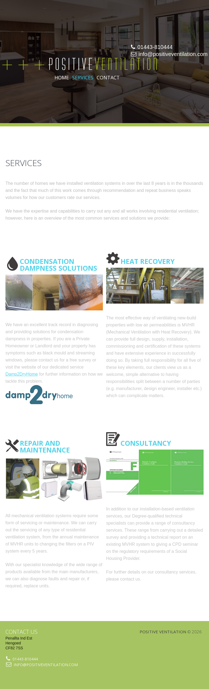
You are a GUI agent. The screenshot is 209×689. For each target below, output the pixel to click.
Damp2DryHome (21, 374)
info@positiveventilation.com (173, 54)
